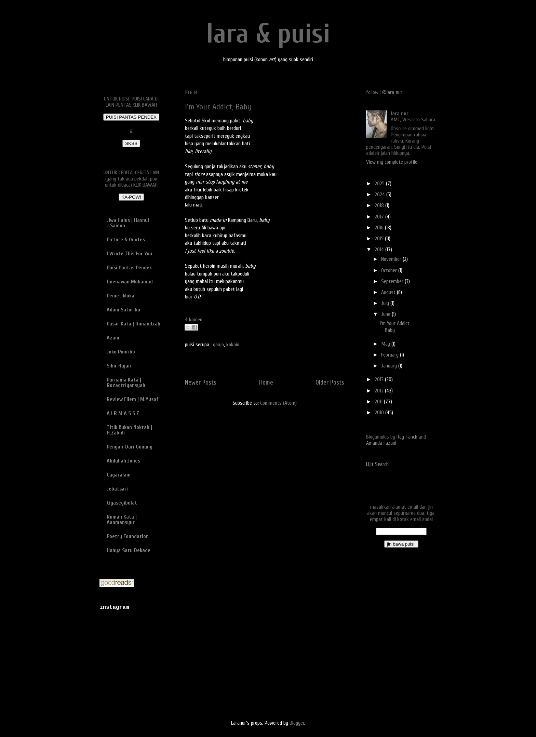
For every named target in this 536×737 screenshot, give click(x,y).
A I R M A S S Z (123, 413)
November (392, 259)
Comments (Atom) (278, 403)
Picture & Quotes (126, 240)
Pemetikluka (120, 296)
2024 (380, 194)
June (386, 314)
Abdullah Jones (123, 461)
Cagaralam (119, 475)
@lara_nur (392, 92)
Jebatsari (117, 489)
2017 (380, 217)
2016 (380, 228)
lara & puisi (268, 34)
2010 (380, 413)
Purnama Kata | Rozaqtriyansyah (126, 382)
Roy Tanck (407, 437)
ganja (218, 344)
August (389, 292)
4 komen (193, 320)
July (385, 303)
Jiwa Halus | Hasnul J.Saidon (128, 223)
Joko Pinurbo (121, 352)
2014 (380, 249)
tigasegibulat (122, 503)
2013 (380, 379)
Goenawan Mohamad (130, 282)
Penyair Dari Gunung (129, 447)
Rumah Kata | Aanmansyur (122, 519)
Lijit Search (377, 464)
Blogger (297, 723)
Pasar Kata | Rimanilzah (133, 324)
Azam (113, 338)
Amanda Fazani (381, 443)
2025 (380, 183)
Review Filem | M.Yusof (132, 399)
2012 (380, 391)
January (389, 366)
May (386, 344)
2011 (379, 402)
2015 (380, 239)
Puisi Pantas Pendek (129, 268)
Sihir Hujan (119, 366)
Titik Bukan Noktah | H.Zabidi (129, 430)
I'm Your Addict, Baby (218, 106)
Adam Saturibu (123, 310)
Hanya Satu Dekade (128, 550)
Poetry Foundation (128, 536)
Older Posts (330, 382)
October (389, 270)
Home (266, 382)
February (390, 355)
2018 (380, 205)
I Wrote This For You (129, 254)
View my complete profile (391, 162)
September (393, 281)
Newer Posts (200, 382)
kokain (232, 344)
